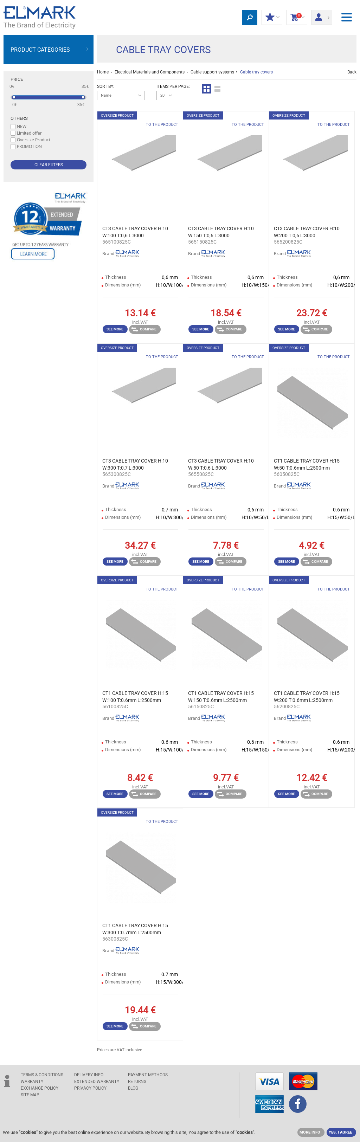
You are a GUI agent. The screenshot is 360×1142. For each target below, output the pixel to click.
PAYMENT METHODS (148, 1074)
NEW (21, 126)
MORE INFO (310, 1132)
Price (17, 79)
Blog (133, 1088)
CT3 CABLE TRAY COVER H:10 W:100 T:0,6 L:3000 (135, 232)
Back (351, 72)
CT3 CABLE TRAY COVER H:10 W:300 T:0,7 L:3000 (135, 464)
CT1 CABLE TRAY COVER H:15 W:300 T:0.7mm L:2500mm (135, 929)
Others (19, 118)
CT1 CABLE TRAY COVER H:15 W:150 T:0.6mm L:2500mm (221, 696)
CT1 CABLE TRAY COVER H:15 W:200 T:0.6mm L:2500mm (307, 696)
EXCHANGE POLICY (39, 1088)
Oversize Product (33, 139)
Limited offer (29, 133)
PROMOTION (29, 146)
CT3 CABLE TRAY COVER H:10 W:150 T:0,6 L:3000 (221, 232)
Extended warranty (96, 1081)
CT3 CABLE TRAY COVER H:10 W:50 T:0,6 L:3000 (221, 464)
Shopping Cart (296, 17)
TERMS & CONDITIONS (42, 1074)
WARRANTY (32, 1081)
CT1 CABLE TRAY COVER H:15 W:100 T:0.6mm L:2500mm (135, 696)
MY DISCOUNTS (271, 17)
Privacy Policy (90, 1088)
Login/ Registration (321, 15)
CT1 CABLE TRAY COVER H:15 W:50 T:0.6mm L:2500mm (307, 464)
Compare (143, 329)
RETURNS (137, 1081)
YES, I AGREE (340, 1132)
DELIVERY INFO (88, 1074)
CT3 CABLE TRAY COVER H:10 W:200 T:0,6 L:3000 (307, 232)
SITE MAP (30, 1094)
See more (115, 329)
